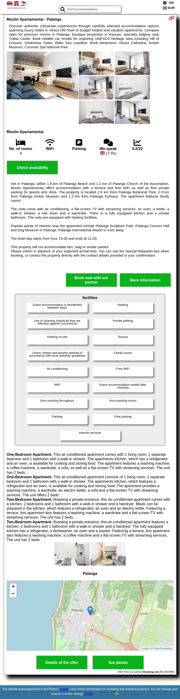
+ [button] (13, 587)
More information (145, 280)
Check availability (32, 168)
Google (64, 689)
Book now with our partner (91, 280)
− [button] (13, 594)
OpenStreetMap (163, 648)
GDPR (89, 693)
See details (118, 663)
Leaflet (145, 648)
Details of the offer (61, 663)
